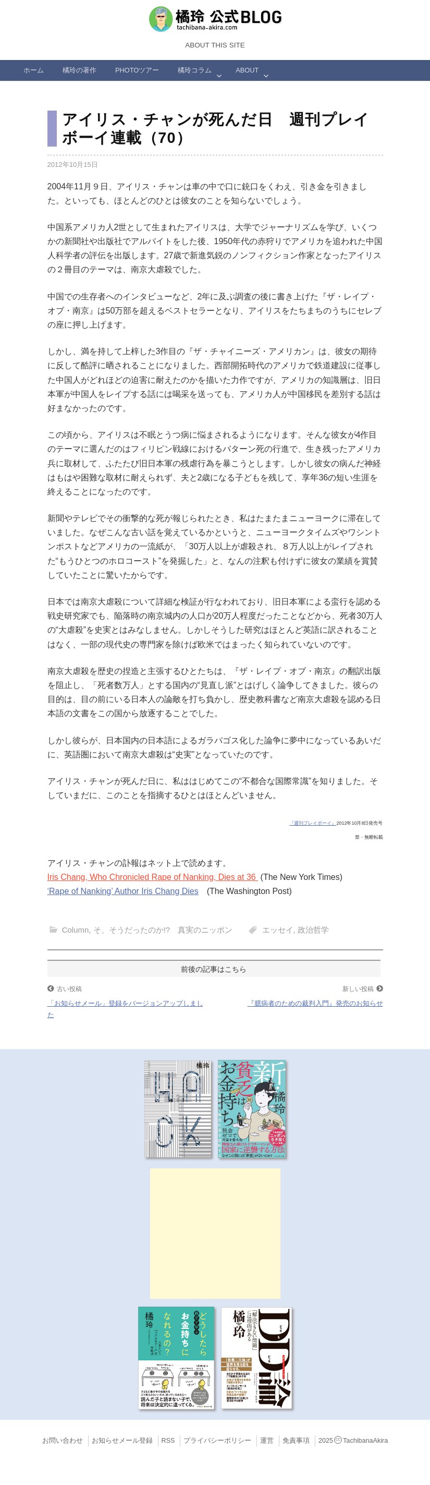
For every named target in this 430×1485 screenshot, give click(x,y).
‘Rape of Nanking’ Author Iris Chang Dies (123, 891)
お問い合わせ (62, 1440)
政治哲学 (313, 929)
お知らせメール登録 (122, 1440)
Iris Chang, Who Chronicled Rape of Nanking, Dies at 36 (153, 877)
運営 (267, 1440)
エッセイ (277, 929)
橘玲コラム (195, 70)
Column (75, 929)
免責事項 (296, 1440)
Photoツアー (137, 70)
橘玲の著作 (79, 70)
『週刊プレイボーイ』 (312, 823)
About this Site (214, 45)
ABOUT (247, 70)
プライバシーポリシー (217, 1440)
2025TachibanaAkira (353, 1440)
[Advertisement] (215, 1233)
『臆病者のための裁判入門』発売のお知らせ (315, 1003)
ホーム (33, 70)
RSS (168, 1440)
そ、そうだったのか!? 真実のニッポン (163, 929)
